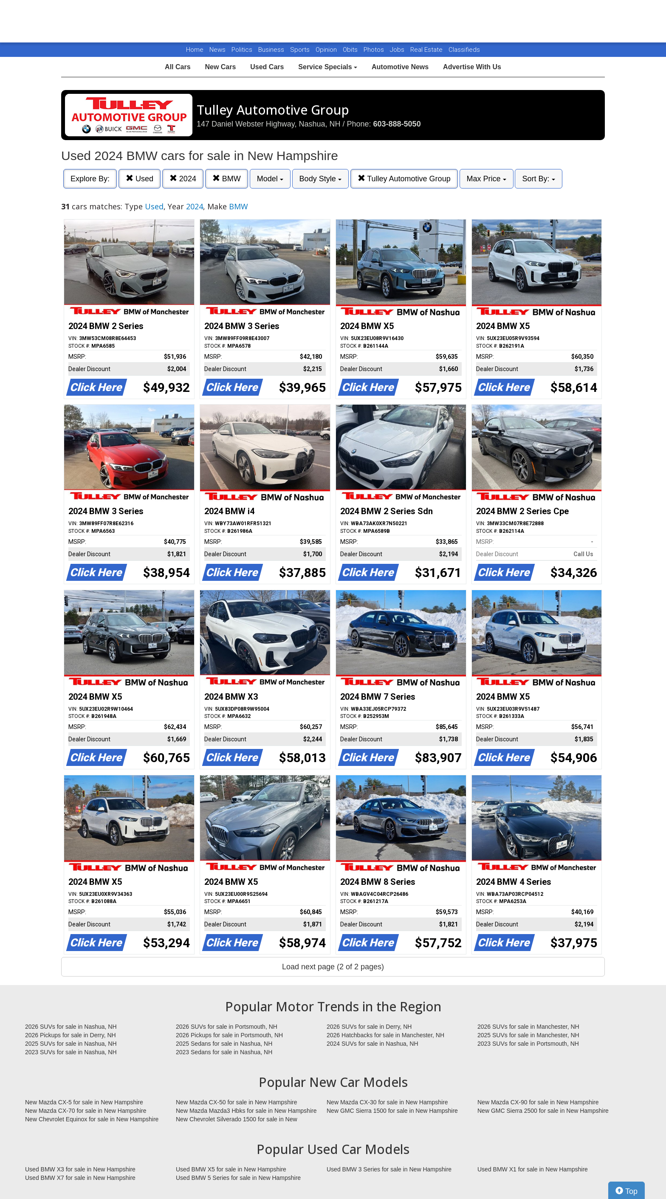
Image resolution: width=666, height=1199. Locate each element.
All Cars (177, 66)
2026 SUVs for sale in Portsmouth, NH (226, 1026)
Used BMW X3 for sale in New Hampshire (80, 1169)
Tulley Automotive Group (404, 178)
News (217, 49)
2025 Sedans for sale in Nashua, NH (224, 1043)
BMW (226, 178)
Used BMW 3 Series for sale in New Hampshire (389, 1169)
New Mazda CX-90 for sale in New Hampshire (538, 1102)
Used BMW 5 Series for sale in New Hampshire (238, 1177)
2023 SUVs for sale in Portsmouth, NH (528, 1043)
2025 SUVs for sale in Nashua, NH (71, 1043)
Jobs (398, 49)
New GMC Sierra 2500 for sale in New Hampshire (543, 1110)
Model (270, 179)
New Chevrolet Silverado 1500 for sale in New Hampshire (236, 1119)
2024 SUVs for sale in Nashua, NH (372, 1043)
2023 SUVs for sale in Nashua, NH (71, 1052)
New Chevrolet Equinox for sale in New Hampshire (91, 1119)
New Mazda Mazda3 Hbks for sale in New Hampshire (246, 1110)
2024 (182, 178)
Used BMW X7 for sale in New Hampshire (80, 1177)
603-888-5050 (397, 124)
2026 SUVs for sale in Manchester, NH (528, 1026)
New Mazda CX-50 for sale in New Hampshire (236, 1102)
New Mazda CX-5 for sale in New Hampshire (84, 1102)
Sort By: (538, 179)
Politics (241, 49)
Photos (375, 49)
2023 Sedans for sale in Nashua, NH (224, 1052)
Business (272, 49)
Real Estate (427, 49)
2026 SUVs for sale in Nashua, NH (71, 1026)
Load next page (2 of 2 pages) (333, 967)
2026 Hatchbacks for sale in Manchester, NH (385, 1035)
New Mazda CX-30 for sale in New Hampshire (387, 1102)
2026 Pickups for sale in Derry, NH (70, 1035)
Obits (351, 49)
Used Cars (267, 66)
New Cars (220, 66)
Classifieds (464, 49)
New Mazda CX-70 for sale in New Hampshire (86, 1110)
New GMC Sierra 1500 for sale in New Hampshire (392, 1110)
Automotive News (400, 66)
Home (194, 49)
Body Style (320, 179)
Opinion (327, 49)
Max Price (486, 179)
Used (139, 178)
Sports (300, 49)
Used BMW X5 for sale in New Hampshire (231, 1169)
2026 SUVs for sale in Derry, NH (369, 1026)
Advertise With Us (472, 66)
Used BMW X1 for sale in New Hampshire (532, 1169)
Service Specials (327, 66)
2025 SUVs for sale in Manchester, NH (528, 1035)
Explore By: (90, 179)
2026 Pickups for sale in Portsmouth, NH (229, 1035)
